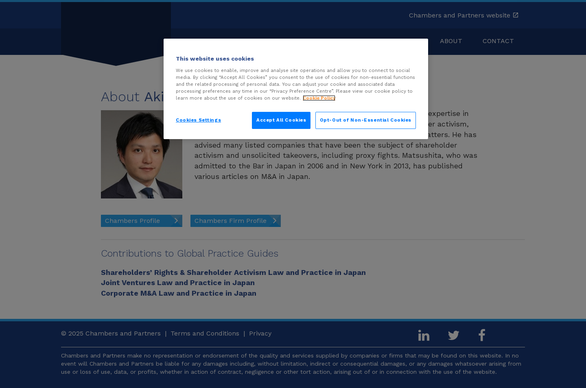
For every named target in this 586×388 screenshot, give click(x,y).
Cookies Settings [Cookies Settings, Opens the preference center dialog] (198, 120)
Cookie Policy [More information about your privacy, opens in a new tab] (319, 98)
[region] (296, 89)
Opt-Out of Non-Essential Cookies (365, 120)
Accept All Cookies (281, 120)
